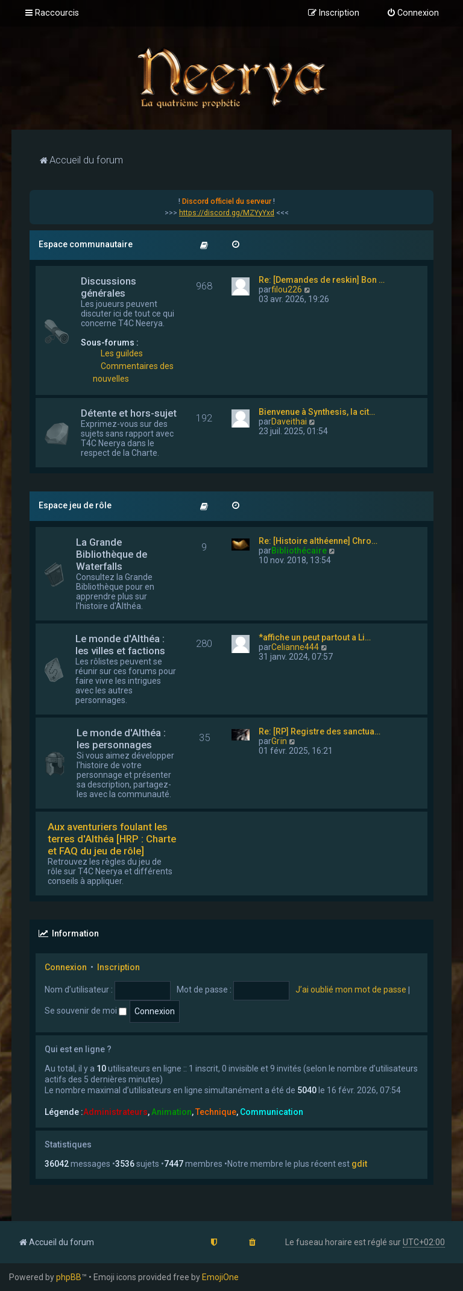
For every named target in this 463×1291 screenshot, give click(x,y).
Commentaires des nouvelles (133, 372)
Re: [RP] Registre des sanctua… (319, 731)
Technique (215, 1112)
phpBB (68, 1277)
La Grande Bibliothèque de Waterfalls (111, 554)
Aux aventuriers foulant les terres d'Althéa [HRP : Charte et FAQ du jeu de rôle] (112, 839)
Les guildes (122, 353)
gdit (359, 1164)
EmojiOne (220, 1277)
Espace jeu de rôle (75, 505)
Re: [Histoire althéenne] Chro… (318, 541)
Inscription (118, 967)
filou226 (286, 289)
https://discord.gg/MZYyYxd (226, 213)
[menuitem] (412, 13)
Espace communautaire (86, 244)
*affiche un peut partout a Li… (315, 637)
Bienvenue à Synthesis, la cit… (317, 412)
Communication (271, 1112)
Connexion (66, 967)
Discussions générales (108, 287)
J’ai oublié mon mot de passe (350, 989)
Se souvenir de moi (86, 1010)
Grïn (279, 741)
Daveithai (289, 421)
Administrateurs (115, 1112)
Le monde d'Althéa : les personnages (121, 739)
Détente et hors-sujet (129, 413)
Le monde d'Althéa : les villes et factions (120, 645)
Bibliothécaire (299, 550)
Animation (171, 1112)
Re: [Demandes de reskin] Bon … (322, 280)
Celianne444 (295, 647)
